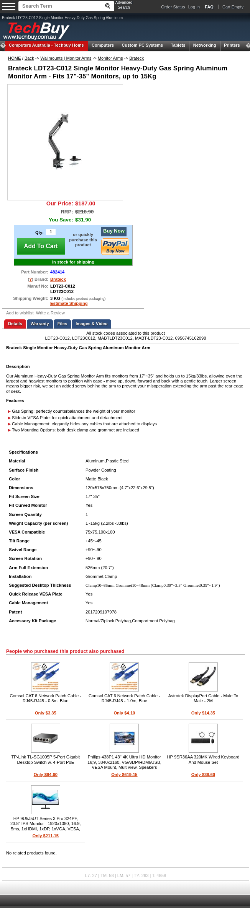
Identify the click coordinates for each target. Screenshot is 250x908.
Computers (103, 45)
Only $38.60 (203, 774)
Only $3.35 (45, 713)
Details (15, 323)
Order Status (173, 7)
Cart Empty (232, 7)
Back (29, 58)
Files (62, 323)
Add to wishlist (20, 313)
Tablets (178, 45)
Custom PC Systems (142, 45)
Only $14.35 (203, 713)
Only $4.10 (124, 713)
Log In (194, 7)
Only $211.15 (46, 835)
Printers (232, 45)
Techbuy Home (46, 45)
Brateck (136, 58)
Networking (204, 45)
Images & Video (91, 323)
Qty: (39, 232)
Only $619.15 (124, 774)
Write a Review (50, 313)
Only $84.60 (46, 774)
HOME (14, 58)
